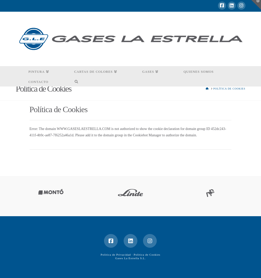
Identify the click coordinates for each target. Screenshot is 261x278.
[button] (256, 5)
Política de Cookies (147, 254)
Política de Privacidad (116, 254)
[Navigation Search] (76, 81)
